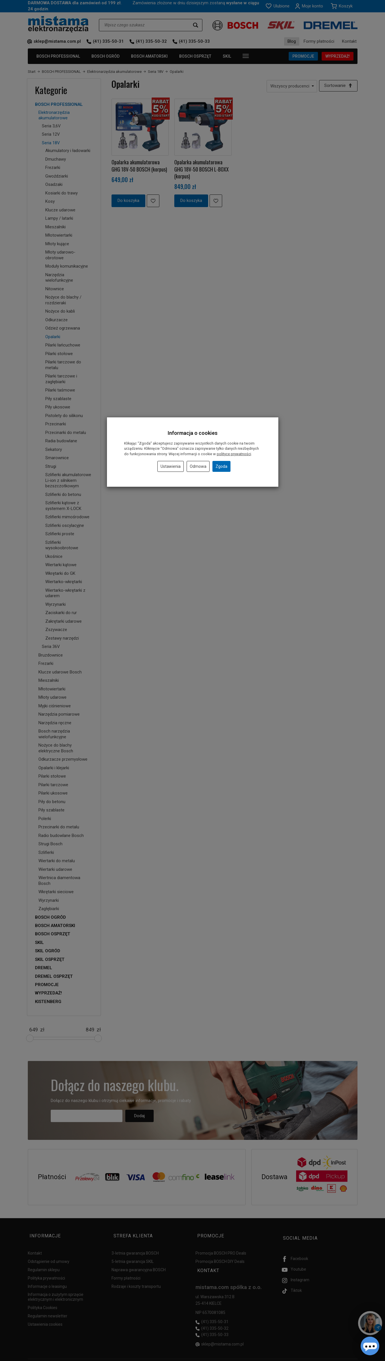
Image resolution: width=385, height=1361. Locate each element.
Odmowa (198, 466)
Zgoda (221, 466)
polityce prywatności (234, 454)
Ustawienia (171, 466)
